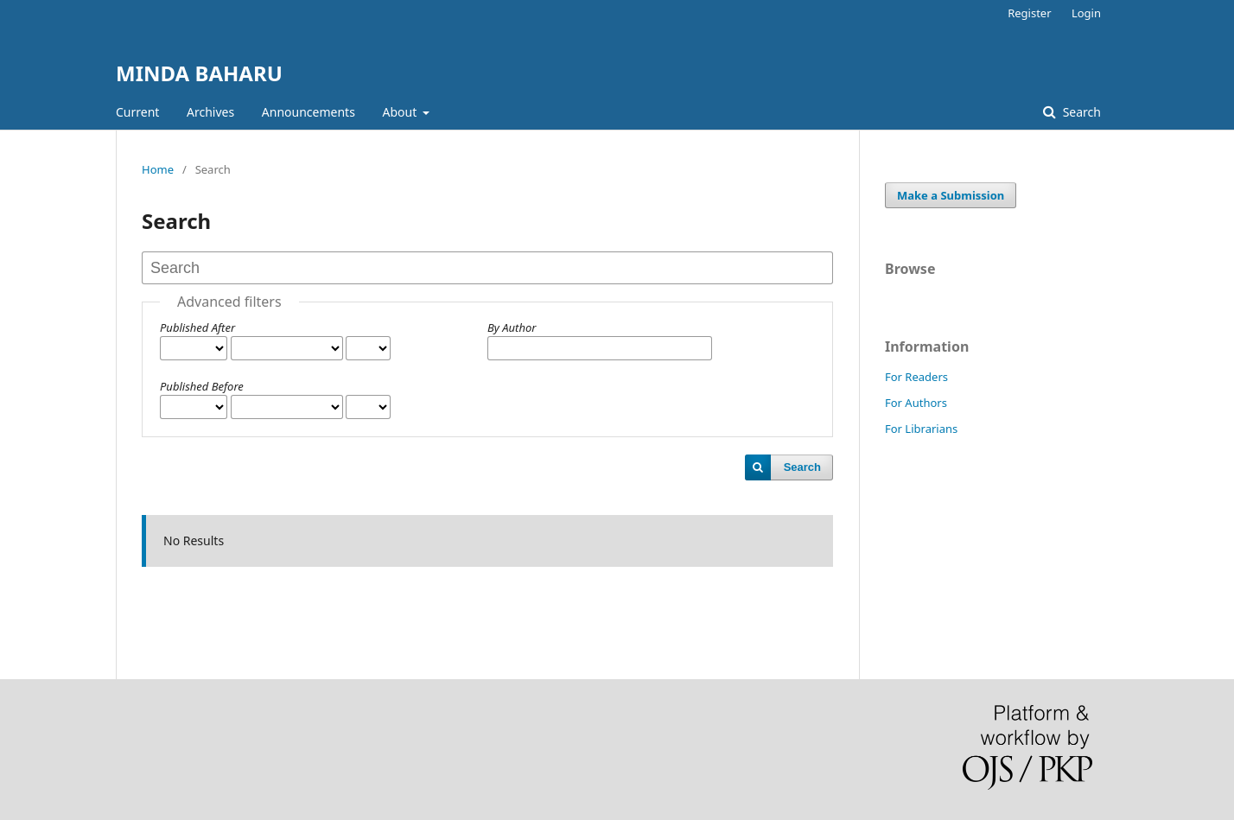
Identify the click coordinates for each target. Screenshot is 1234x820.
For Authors (916, 402)
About (401, 112)
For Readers (916, 377)
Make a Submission (950, 195)
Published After (197, 327)
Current (137, 112)
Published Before (202, 386)
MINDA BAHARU (199, 73)
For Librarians (921, 428)
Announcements (308, 112)
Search (1080, 112)
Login (1086, 13)
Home (158, 169)
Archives (210, 112)
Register (1029, 13)
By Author (511, 327)
